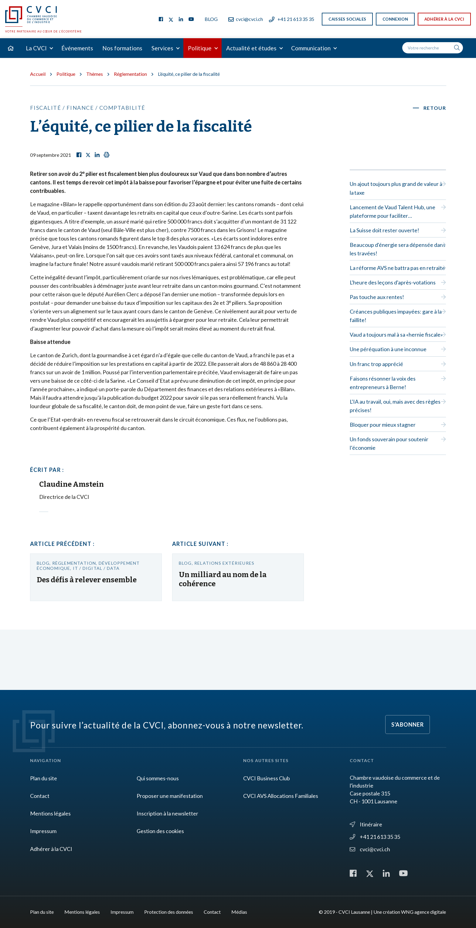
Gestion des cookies (160, 831)
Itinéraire (366, 824)
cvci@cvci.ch (245, 19)
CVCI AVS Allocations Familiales (280, 795)
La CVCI (36, 48)
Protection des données (168, 912)
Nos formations (122, 48)
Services (162, 48)
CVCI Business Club (266, 778)
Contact (39, 795)
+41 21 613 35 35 (291, 19)
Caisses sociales (347, 19)
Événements (77, 48)
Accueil (38, 74)
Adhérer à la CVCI (444, 19)
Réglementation (130, 74)
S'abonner (407, 724)
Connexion (395, 19)
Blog (211, 19)
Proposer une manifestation (170, 795)
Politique (200, 48)
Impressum (43, 831)
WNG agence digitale (423, 912)
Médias (239, 912)
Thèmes (94, 74)
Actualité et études (251, 48)
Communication (311, 48)
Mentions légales (50, 813)
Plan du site (43, 778)
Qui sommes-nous (158, 778)
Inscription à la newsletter (167, 813)
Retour (434, 108)
